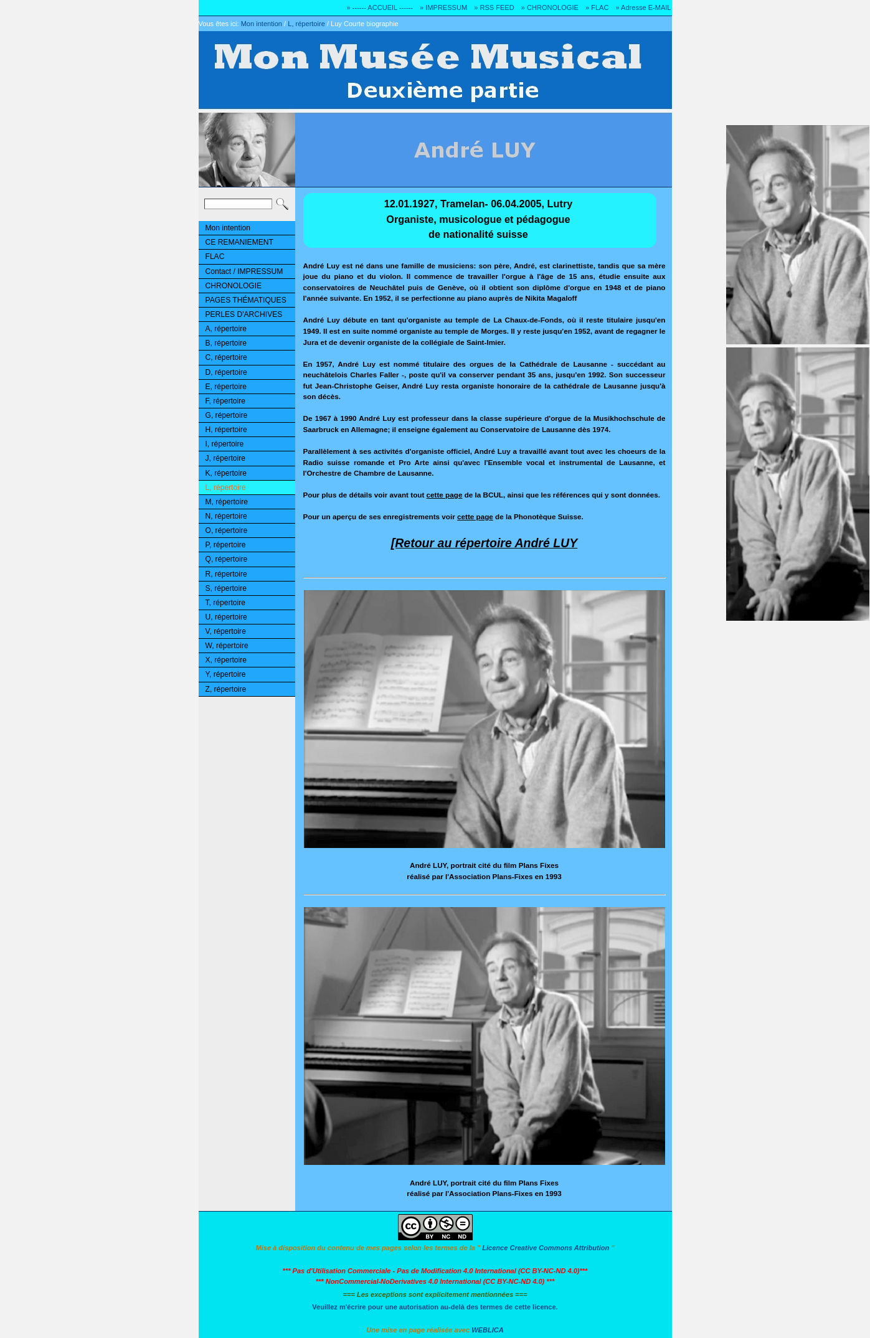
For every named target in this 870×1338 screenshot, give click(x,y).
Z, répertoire (226, 689)
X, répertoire (226, 660)
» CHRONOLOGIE (550, 7)
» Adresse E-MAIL (643, 7)
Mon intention (261, 23)
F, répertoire (225, 401)
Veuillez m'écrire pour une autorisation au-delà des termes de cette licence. (434, 1307)
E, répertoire (226, 386)
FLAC (215, 256)
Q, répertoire (227, 559)
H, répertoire (226, 429)
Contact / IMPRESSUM (244, 271)
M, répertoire (227, 501)
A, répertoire (226, 328)
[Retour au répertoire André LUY (484, 543)
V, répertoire (226, 631)
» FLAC (596, 7)
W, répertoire (227, 645)
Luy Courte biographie (365, 23)
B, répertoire (226, 343)
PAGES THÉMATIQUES (246, 300)
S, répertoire (226, 588)
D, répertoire (226, 372)
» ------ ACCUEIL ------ (380, 7)
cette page (445, 495)
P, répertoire (226, 544)
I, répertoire (225, 444)
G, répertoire (227, 415)
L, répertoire (306, 23)
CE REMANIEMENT (239, 242)
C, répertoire (226, 357)
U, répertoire (226, 617)
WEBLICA (487, 1330)
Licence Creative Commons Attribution (545, 1247)
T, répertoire (225, 602)
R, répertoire (226, 574)
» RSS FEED (494, 7)
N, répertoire (226, 516)
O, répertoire (227, 530)
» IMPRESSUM (443, 7)
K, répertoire (226, 473)
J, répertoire (225, 458)
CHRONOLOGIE (234, 285)
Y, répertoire (226, 674)
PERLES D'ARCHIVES (244, 314)
